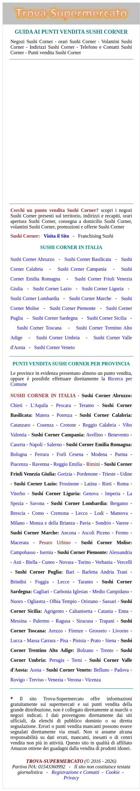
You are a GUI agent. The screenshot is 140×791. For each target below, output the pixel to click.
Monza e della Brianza (52, 522)
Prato (95, 640)
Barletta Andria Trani (104, 571)
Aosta (35, 669)
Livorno (120, 630)
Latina (90, 483)
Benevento (118, 434)
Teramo (86, 405)
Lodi (99, 513)
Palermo (41, 620)
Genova (91, 493)
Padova (121, 669)
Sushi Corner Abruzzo (32, 259)
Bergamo (119, 503)
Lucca (16, 640)
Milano (17, 522)
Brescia (17, 513)
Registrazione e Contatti (75, 772)
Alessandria (120, 552)
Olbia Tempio (63, 601)
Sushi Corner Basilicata (87, 259)
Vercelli (124, 562)
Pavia (85, 522)
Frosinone (69, 483)
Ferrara (42, 454)
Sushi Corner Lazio (52, 288)
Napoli (36, 444)
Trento (106, 650)
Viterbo (17, 493)
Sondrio (103, 522)
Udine (126, 473)
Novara (66, 562)
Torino (84, 562)
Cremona (60, 513)
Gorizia (65, 473)
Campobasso (23, 552)
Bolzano (85, 650)
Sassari (109, 601)
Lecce (63, 581)
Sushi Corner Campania (82, 269)
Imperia (112, 493)
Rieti (107, 483)
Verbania (103, 562)
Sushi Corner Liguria (102, 288)
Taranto (85, 581)
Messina (18, 620)
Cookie (112, 772)
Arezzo (55, 630)
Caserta (17, 444)
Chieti (16, 405)
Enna (123, 611)
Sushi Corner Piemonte (73, 308)
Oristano (89, 601)
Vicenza (93, 679)
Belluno (101, 669)
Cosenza (45, 425)
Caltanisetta (81, 611)
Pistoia (79, 640)
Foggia (41, 581)
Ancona (68, 532)
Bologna (18, 454)
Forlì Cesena (70, 454)
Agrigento (54, 611)
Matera (42, 415)
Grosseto (98, 630)
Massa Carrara (41, 640)
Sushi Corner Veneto (54, 347)
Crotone (68, 425)
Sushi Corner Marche (90, 298)
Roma (123, 483)
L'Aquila (39, 405)
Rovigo (17, 679)
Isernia (46, 552)
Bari (70, 571)
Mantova (119, 513)
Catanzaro (20, 425)
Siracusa (84, 620)
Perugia (56, 660)
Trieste (108, 473)
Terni (77, 660)
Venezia (55, 679)
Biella (31, 562)
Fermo (121, 532)
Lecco (82, 513)
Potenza (64, 415)
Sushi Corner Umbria (58, 337)
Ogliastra (36, 601)
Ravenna (40, 464)
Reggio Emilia (68, 464)
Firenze (76, 630)
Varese (122, 522)
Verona (74, 679)
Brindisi (18, 581)
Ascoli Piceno (95, 532)
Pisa (64, 640)
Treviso (36, 679)
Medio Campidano (110, 591)
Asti (17, 562)
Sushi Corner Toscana (39, 327)
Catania (105, 611)
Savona (37, 503)
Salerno (54, 444)
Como (38, 513)
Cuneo (48, 562)
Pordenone (87, 473)
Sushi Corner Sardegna (55, 318)
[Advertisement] (69, 131)
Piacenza (19, 464)
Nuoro (16, 601)
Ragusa (63, 620)
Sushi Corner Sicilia (107, 318)
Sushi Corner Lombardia (34, 298)
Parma (121, 454)
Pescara (63, 405)
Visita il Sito (56, 236)
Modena (99, 454)
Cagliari (41, 591)
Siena (110, 640)
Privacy (71, 777)
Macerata (19, 542)
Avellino (94, 434)
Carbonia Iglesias (71, 591)
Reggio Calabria (99, 425)
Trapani (106, 620)
